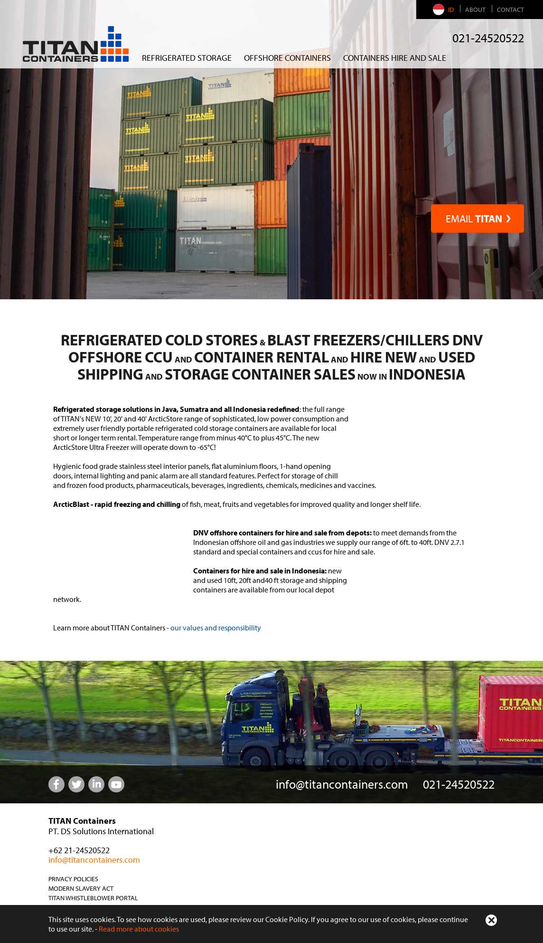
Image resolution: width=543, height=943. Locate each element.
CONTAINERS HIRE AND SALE (394, 57)
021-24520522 (488, 38)
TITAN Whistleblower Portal (93, 898)
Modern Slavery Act (80, 888)
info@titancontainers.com (342, 784)
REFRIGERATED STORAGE (187, 57)
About (475, 9)
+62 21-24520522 (79, 850)
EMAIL (477, 218)
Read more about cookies (139, 928)
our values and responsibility (215, 627)
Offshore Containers (287, 57)
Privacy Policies (73, 879)
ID (444, 9)
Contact (510, 9)
